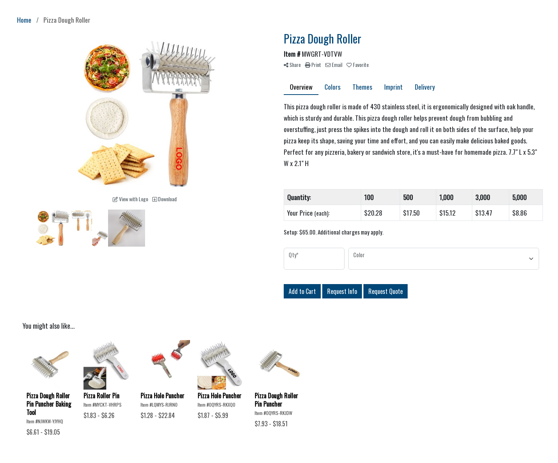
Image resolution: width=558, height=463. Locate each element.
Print (313, 64)
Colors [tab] (332, 87)
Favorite (357, 64)
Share (292, 64)
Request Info (342, 291)
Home (24, 20)
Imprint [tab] (393, 87)
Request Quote (385, 291)
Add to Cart (302, 291)
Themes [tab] (362, 87)
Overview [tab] (301, 87)
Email (333, 64)
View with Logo (130, 199)
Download (164, 199)
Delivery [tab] (425, 87)
